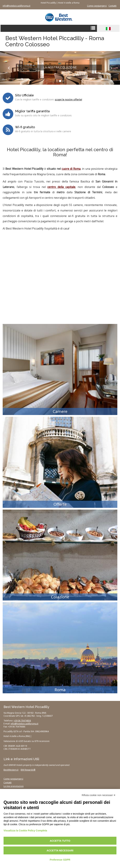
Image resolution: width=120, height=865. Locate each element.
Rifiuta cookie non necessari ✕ (99, 795)
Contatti (112, 5)
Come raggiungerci (97, 5)
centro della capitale (61, 187)
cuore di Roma (71, 169)
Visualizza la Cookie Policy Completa (25, 830)
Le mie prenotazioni (14, 786)
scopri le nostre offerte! (68, 99)
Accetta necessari (60, 850)
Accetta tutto (60, 840)
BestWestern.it (11, 769)
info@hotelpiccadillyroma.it (16, 5)
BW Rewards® (28, 769)
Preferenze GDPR (60, 859)
